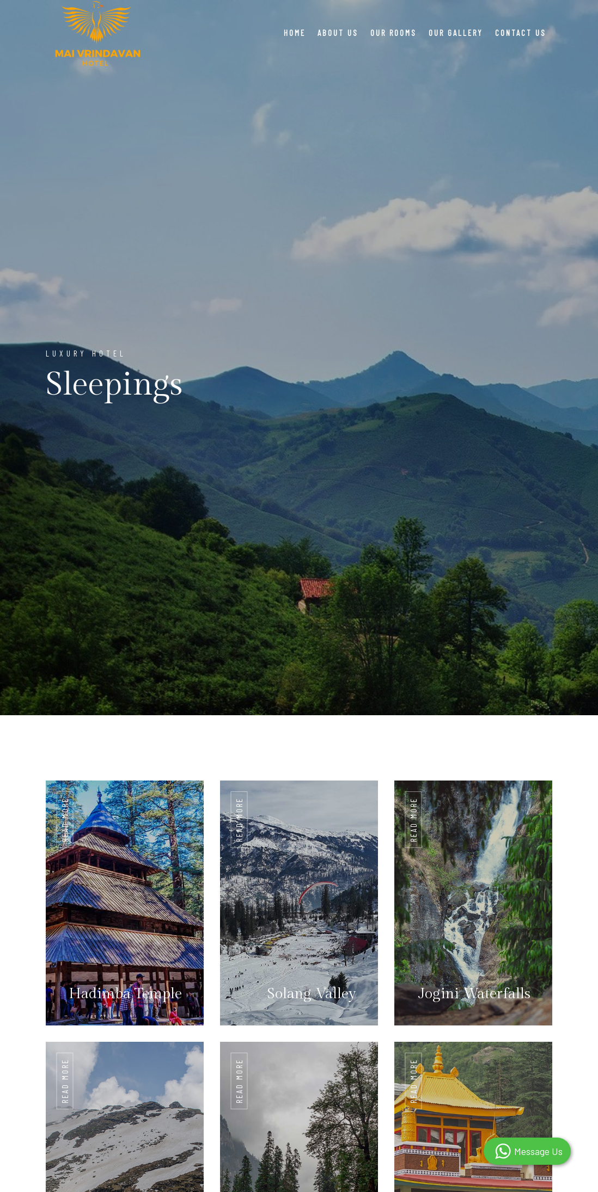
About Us (338, 33)
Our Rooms (393, 33)
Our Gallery (456, 33)
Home (295, 33)
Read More (65, 819)
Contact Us (520, 33)
